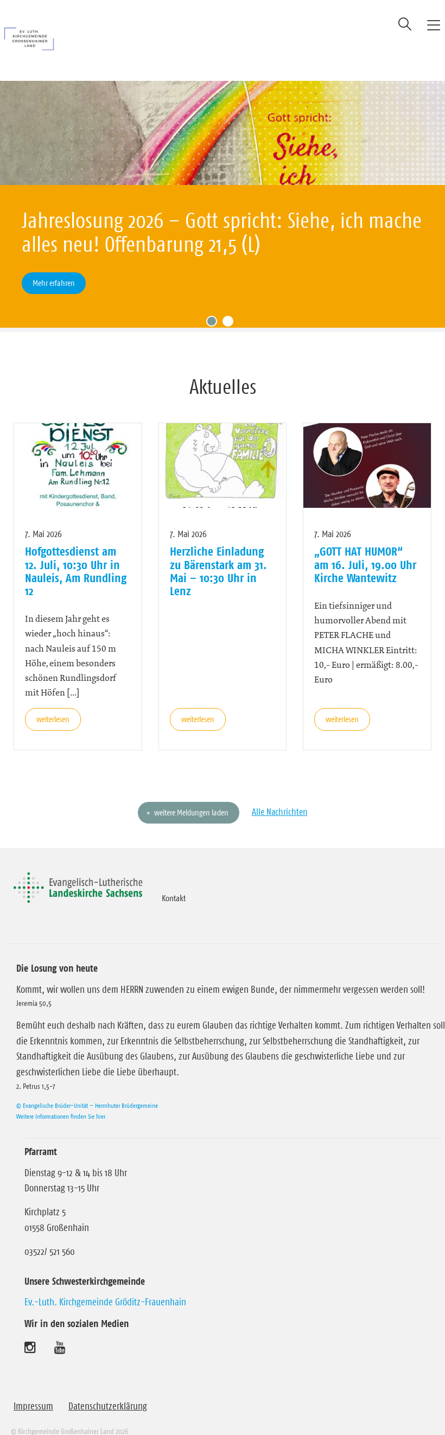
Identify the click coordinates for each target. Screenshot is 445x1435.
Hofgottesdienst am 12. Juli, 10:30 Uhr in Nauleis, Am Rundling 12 (75, 555)
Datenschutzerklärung (107, 1390)
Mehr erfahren (54, 283)
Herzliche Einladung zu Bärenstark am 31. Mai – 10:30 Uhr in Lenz (218, 555)
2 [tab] (231, 308)
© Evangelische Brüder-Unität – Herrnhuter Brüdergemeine (87, 1090)
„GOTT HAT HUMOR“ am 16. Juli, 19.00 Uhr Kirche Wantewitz (365, 549)
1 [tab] (214, 308)
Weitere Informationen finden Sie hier (60, 1100)
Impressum (33, 1390)
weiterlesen (52, 703)
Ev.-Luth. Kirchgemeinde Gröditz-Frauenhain (105, 1286)
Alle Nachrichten (280, 796)
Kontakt (174, 882)
